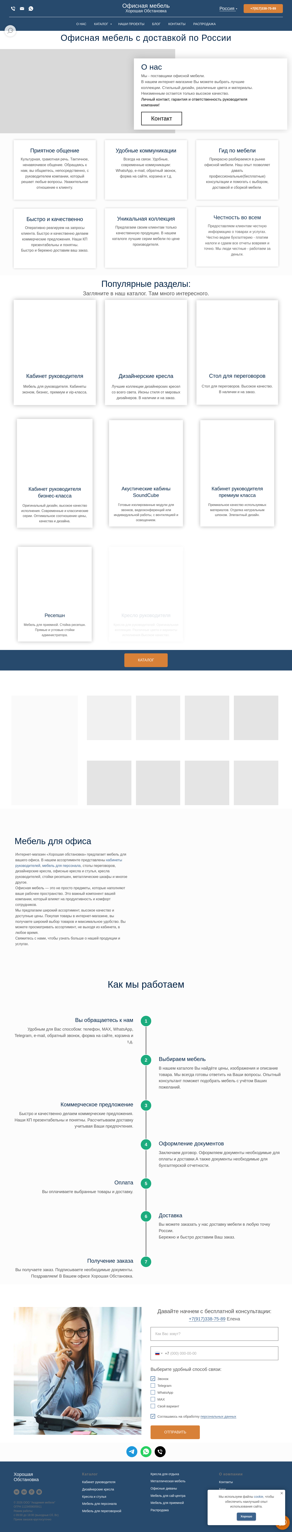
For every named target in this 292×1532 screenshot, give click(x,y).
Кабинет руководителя (54, 375)
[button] (161, 118)
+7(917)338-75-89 (207, 1318)
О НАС (81, 24)
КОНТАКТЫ (177, 24)
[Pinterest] (31, 1492)
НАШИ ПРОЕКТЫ (131, 24)
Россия (227, 8)
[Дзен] (39, 1492)
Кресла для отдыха (165, 1474)
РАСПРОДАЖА (204, 24)
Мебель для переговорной (101, 1511)
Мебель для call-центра (168, 1496)
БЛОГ (156, 24)
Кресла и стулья (94, 1496)
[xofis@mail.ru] (22, 8)
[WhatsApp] (31, 8)
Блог (222, 1489)
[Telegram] (131, 1451)
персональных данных (218, 1416)
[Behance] (24, 1492)
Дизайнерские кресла (98, 1489)
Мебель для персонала (99, 1504)
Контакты (226, 1482)
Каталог (90, 1474)
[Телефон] (160, 1451)
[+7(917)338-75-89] (13, 8)
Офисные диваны (164, 1488)
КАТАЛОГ (101, 24)
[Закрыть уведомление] (281, 1493)
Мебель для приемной (167, 1503)
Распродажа (160, 1510)
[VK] (16, 1492)
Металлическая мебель (168, 1481)
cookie (258, 1496)
